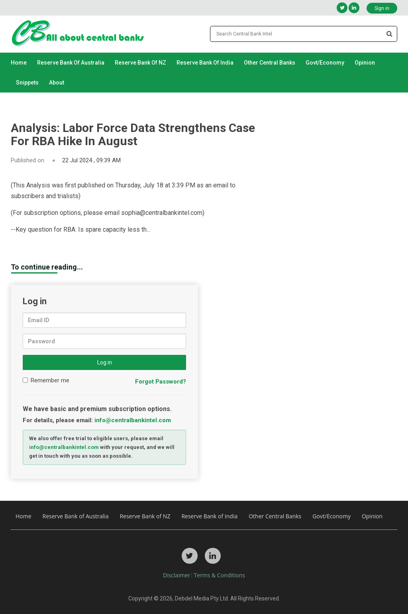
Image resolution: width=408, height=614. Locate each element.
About (56, 82)
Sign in (382, 8)
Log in (104, 362)
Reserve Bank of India (205, 62)
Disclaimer (176, 575)
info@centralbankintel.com (132, 420)
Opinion (365, 62)
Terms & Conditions (219, 575)
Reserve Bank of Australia (70, 62)
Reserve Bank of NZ (140, 62)
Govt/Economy (325, 62)
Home (19, 62)
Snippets (27, 82)
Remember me (46, 380)
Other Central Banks (269, 62)
